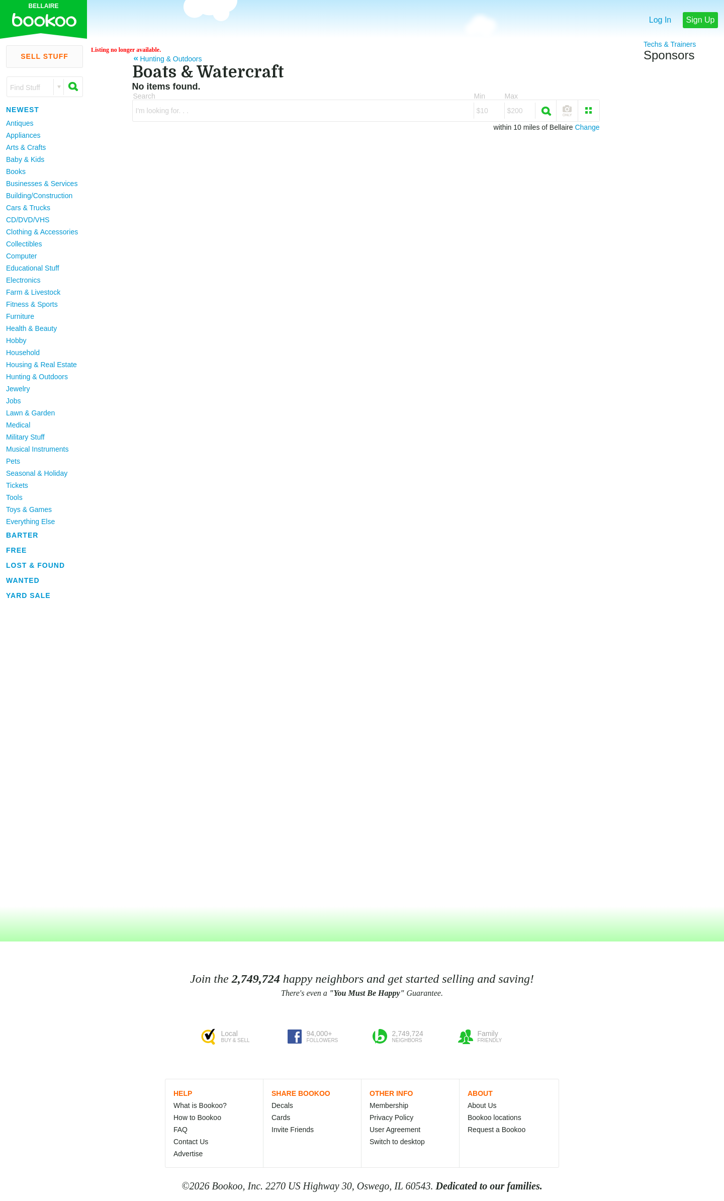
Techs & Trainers (670, 44)
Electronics (23, 280)
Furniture (20, 316)
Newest (22, 110)
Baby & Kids (25, 159)
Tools (14, 497)
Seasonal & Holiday (36, 473)
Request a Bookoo (496, 1130)
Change (587, 127)
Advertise (188, 1154)
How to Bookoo (197, 1117)
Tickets (17, 485)
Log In (660, 20)
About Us (482, 1105)
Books (16, 171)
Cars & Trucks (28, 208)
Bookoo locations (494, 1117)
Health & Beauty (31, 328)
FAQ (180, 1130)
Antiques (19, 123)
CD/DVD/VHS (27, 220)
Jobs (13, 401)
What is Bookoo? (200, 1105)
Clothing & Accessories (42, 232)
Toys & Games (29, 509)
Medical (18, 425)
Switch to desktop (397, 1142)
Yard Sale (28, 595)
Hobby (16, 340)
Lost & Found (35, 565)
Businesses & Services (41, 184)
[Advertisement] (40, 754)
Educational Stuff (32, 268)
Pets (13, 461)
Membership (389, 1105)
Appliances (23, 135)
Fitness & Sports (32, 304)
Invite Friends (293, 1130)
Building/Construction (39, 196)
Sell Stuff (44, 56)
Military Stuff (25, 437)
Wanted (23, 580)
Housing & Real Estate (41, 365)
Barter (22, 535)
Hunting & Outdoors (37, 377)
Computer (21, 256)
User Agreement (395, 1130)
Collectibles (24, 244)
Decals (282, 1105)
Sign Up (700, 20)
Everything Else (30, 522)
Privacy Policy (391, 1117)
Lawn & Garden (30, 413)
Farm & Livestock (33, 292)
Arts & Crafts (26, 147)
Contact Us (190, 1142)
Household (23, 353)
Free (16, 550)
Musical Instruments (37, 449)
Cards (281, 1117)
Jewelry (18, 389)
